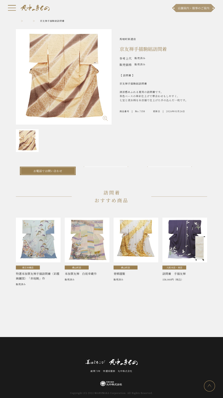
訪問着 (39, 20)
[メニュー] (12, 8)
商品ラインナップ (69, 348)
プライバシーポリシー (167, 348)
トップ (19, 20)
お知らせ (47, 348)
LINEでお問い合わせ (175, 171)
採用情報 (143, 348)
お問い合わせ (108, 348)
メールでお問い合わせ (111, 171)
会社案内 (127, 348)
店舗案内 (90, 348)
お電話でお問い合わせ (47, 171)
